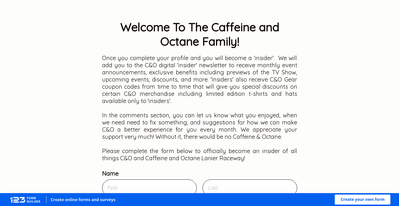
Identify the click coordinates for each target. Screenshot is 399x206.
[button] (362, 200)
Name (110, 173)
